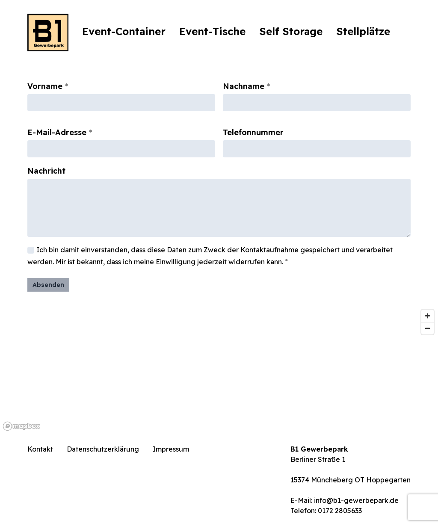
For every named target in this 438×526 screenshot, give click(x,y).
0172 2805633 (340, 510)
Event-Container (124, 31)
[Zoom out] (427, 328)
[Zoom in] (427, 316)
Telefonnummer (253, 132)
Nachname (243, 86)
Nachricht (46, 171)
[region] (219, 369)
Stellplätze (363, 31)
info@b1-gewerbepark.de (356, 500)
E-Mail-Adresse (56, 132)
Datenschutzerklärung (103, 449)
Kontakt (40, 449)
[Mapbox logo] (21, 426)
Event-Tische (212, 31)
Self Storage (291, 31)
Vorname (44, 86)
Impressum (171, 449)
